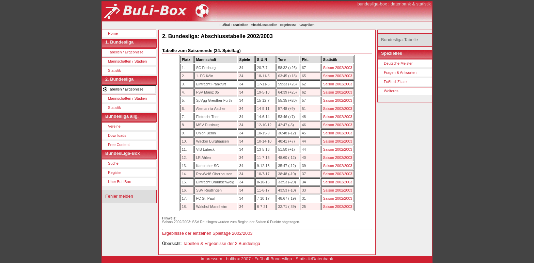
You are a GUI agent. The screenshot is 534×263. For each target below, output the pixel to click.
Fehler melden (119, 196)
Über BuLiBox (119, 182)
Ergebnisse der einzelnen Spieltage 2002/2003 (207, 233)
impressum (211, 258)
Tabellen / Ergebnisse (125, 52)
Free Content (118, 145)
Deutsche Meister (398, 63)
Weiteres (391, 91)
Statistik (114, 70)
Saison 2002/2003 (337, 68)
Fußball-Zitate (395, 82)
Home (113, 33)
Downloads (117, 135)
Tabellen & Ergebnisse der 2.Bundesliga (221, 243)
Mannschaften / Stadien (127, 61)
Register (115, 172)
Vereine (114, 126)
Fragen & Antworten (400, 72)
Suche (113, 163)
